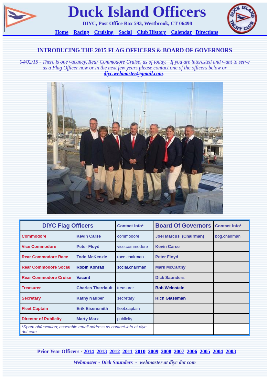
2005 (205, 351)
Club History (151, 32)
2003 (231, 351)
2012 (115, 351)
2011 (128, 351)
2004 (218, 351)
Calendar (181, 32)
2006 (192, 351)
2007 (179, 351)
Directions (207, 32)
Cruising (104, 32)
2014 (89, 351)
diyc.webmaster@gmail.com (133, 73)
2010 (140, 351)
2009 (153, 351)
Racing (81, 32)
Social (125, 32)
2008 (166, 351)
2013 (102, 351)
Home (62, 32)
